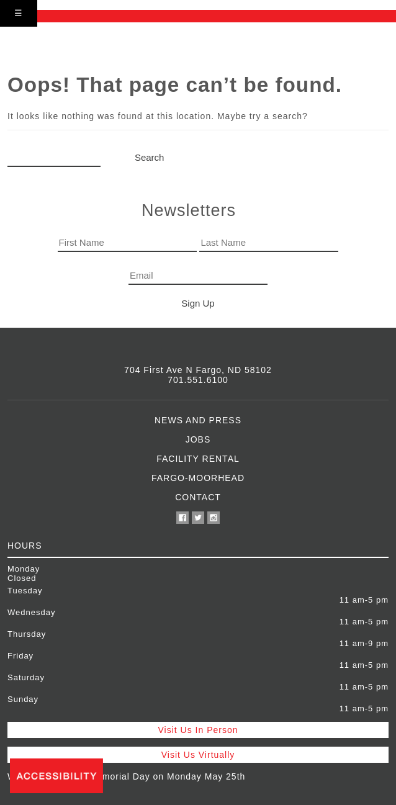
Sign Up (197, 303)
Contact (198, 497)
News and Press (198, 420)
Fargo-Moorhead (198, 478)
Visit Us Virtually (198, 755)
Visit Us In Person (198, 730)
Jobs (198, 439)
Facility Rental (198, 459)
